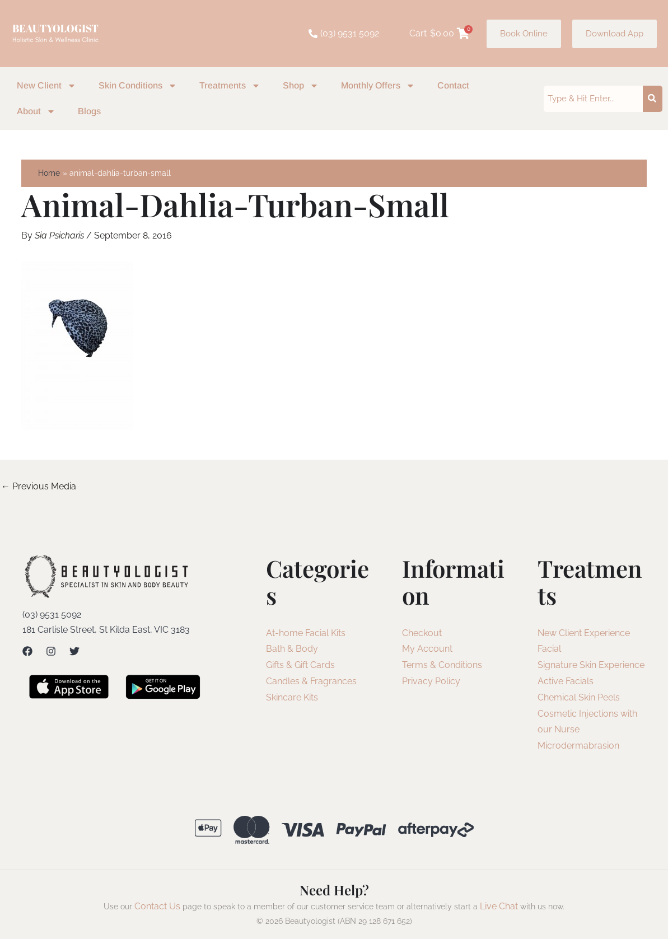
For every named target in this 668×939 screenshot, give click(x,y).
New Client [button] (46, 86)
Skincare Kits (292, 697)
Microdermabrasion (578, 745)
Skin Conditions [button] (138, 86)
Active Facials (566, 681)
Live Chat (499, 906)
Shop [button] (301, 86)
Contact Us (157, 906)
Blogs (89, 111)
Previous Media (38, 486)
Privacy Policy (431, 681)
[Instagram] (51, 651)
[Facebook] (27, 651)
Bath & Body (292, 648)
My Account (427, 648)
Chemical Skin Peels (579, 697)
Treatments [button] (229, 86)
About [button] (36, 111)
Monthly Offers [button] (378, 86)
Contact (453, 85)
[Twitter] (74, 651)
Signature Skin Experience (591, 665)
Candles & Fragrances (311, 681)
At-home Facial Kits (305, 633)
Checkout (422, 633)
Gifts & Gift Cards (300, 665)
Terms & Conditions (442, 665)
